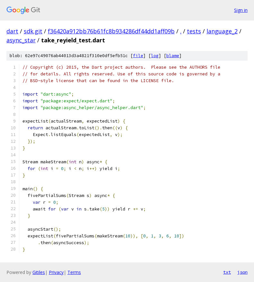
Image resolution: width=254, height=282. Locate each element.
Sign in (241, 10)
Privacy (56, 272)
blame (172, 55)
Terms (74, 272)
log (155, 55)
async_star (21, 40)
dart (12, 31)
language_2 (222, 31)
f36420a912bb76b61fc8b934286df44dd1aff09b (111, 31)
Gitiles (38, 272)
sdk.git (33, 31)
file (138, 55)
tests (194, 31)
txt (227, 272)
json (242, 272)
